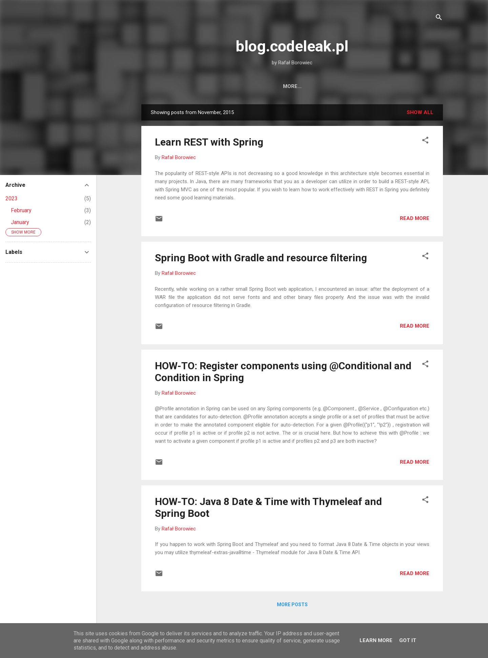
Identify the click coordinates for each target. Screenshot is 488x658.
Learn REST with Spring (209, 142)
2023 (11, 198)
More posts (292, 604)
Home (258, 86)
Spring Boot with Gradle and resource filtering (261, 258)
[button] (425, 141)
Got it (407, 640)
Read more (414, 218)
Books (325, 86)
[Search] (439, 18)
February (21, 210)
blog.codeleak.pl (292, 46)
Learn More (376, 640)
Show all (420, 112)
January (20, 222)
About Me (291, 86)
